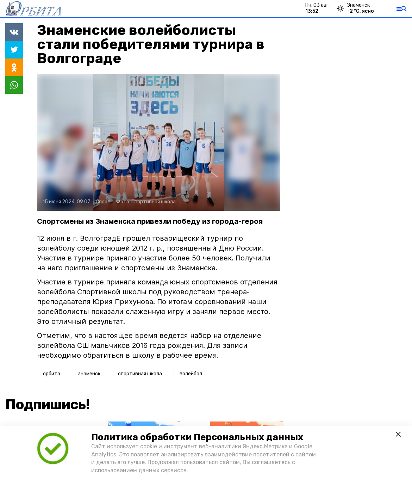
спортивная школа (140, 374)
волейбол (191, 374)
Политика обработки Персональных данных (197, 437)
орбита (51, 374)
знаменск (89, 374)
